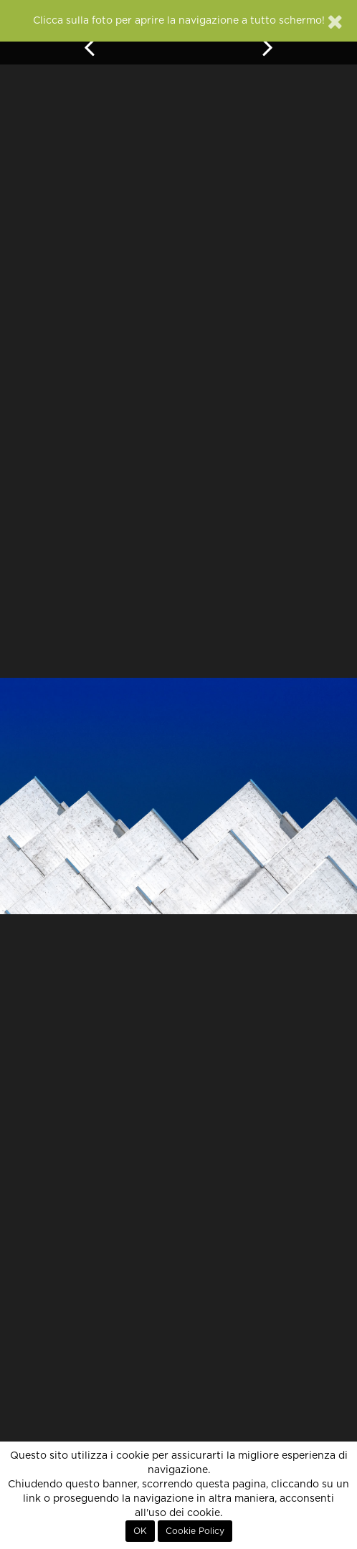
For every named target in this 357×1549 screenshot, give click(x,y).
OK (140, 1531)
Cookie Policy (195, 1531)
